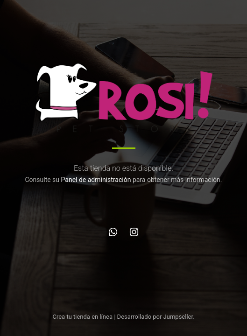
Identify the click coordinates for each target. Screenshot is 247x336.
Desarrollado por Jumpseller (155, 316)
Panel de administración (96, 179)
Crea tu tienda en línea (83, 316)
